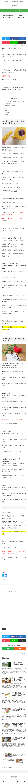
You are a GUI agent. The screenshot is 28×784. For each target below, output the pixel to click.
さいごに (7, 108)
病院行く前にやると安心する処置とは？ (14, 105)
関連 (7, 114)
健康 (3, 629)
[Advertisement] (14, 31)
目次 (12, 98)
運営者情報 (14, 779)
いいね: (8, 112)
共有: (7, 110)
